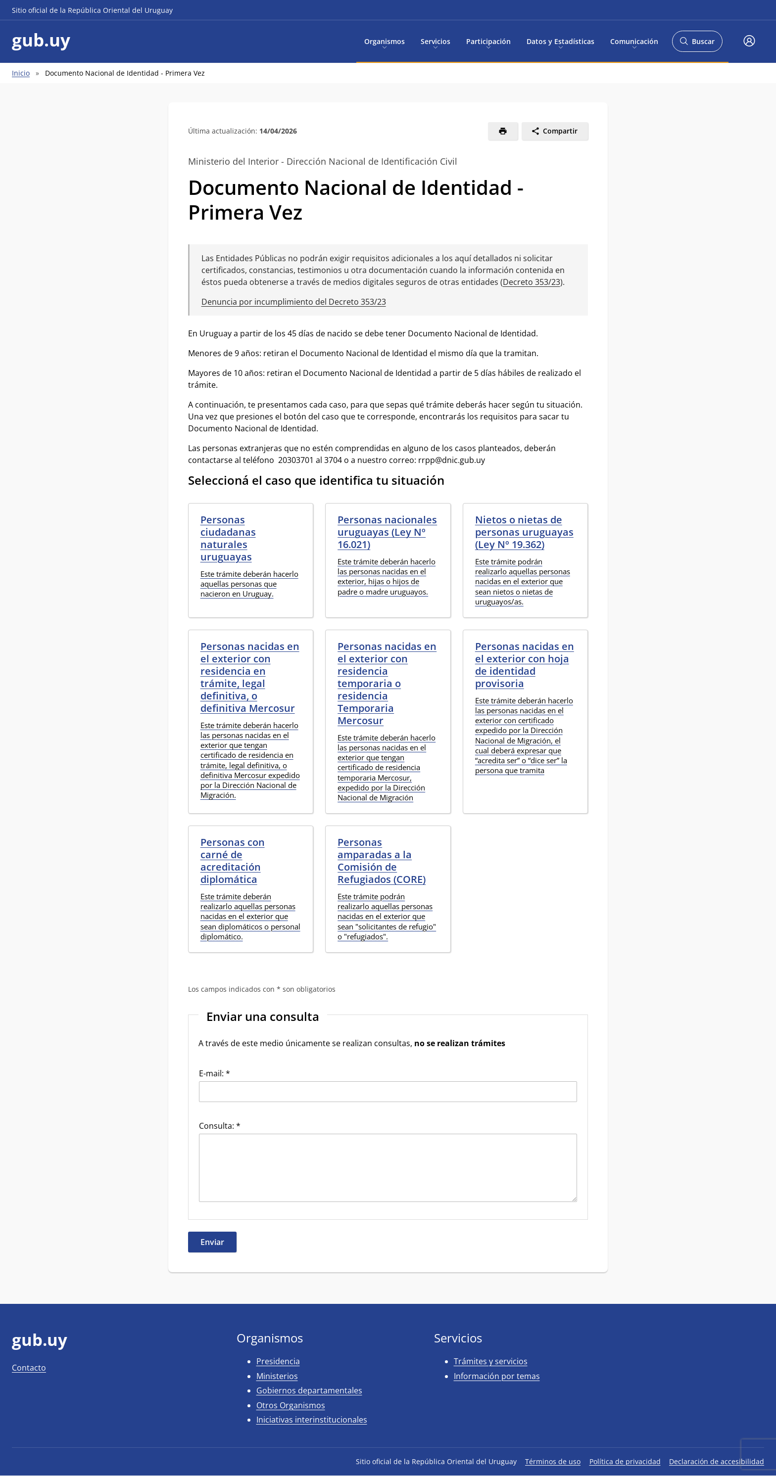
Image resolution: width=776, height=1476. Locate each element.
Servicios (435, 41)
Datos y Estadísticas (560, 41)
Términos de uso (553, 1461)
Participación (488, 41)
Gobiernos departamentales (309, 1390)
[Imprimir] (503, 131)
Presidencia (278, 1361)
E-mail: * (214, 1073)
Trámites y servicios (491, 1361)
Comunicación (634, 41)
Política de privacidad (625, 1461)
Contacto (29, 1367)
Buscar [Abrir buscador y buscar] (697, 44)
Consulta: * (220, 1125)
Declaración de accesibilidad (716, 1461)
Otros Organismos (290, 1405)
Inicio (21, 73)
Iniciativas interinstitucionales (311, 1419)
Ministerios (277, 1376)
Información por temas (497, 1376)
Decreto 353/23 (531, 282)
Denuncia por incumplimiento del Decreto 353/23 (293, 301)
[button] (749, 41)
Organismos (384, 41)
